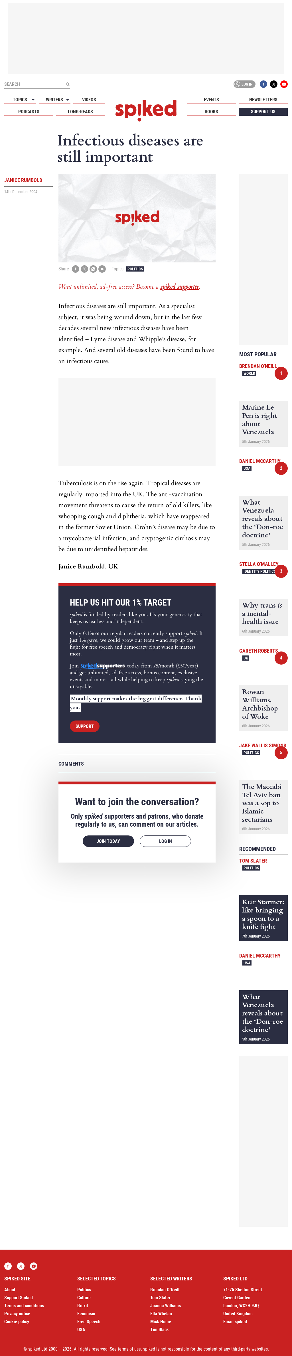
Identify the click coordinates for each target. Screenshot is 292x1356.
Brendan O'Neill (258, 366)
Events (211, 99)
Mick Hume (160, 1321)
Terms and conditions (24, 1305)
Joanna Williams (165, 1305)
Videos (89, 99)
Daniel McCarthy (260, 461)
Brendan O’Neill (164, 1289)
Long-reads (80, 111)
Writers (54, 99)
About (9, 1289)
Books (211, 111)
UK (246, 658)
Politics (135, 269)
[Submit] (67, 84)
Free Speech (88, 1321)
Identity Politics (260, 571)
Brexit (82, 1305)
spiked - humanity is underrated (146, 111)
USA (247, 468)
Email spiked (235, 1321)
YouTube (284, 84)
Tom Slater (253, 861)
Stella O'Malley (259, 564)
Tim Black (159, 1329)
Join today (108, 841)
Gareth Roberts (258, 651)
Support (85, 726)
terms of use (129, 1349)
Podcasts (28, 111)
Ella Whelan (161, 1313)
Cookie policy (16, 1321)
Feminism (86, 1313)
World (249, 373)
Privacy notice (17, 1313)
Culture (84, 1297)
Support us (263, 111)
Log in (243, 84)
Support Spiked (18, 1297)
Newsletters (263, 99)
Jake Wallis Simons (262, 745)
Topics (20, 99)
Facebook (263, 84)
